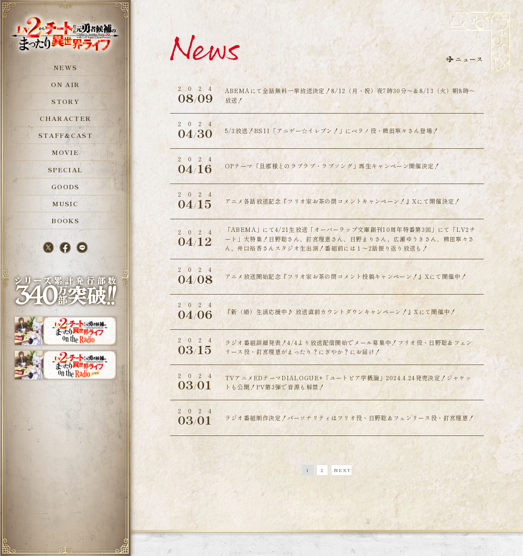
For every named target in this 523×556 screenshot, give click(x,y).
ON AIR (65, 84)
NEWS (65, 67)
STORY (65, 101)
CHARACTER (65, 118)
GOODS (65, 186)
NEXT (342, 470)
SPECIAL (65, 169)
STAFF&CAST (65, 135)
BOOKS (65, 220)
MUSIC (65, 203)
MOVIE (65, 152)
